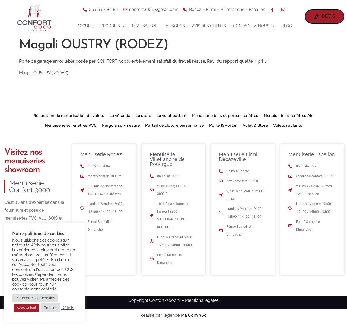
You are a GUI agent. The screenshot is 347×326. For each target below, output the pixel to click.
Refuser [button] (50, 308)
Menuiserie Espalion (311, 154)
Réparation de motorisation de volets (68, 115)
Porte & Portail (223, 125)
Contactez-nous (254, 26)
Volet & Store (255, 125)
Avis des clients (209, 26)
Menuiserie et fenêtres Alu (289, 115)
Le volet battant (172, 115)
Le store (143, 115)
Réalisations (145, 26)
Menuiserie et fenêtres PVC (71, 125)
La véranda (120, 115)
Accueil (85, 26)
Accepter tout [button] (26, 307)
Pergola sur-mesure (121, 125)
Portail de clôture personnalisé (174, 125)
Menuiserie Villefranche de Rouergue (167, 159)
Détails (67, 307)
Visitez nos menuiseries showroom (24, 161)
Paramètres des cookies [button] (35, 298)
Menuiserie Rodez (101, 154)
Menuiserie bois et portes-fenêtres (225, 115)
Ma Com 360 (194, 315)
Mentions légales (202, 300)
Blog (287, 26)
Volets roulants (287, 125)
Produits (113, 26)
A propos (175, 26)
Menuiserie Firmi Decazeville (238, 156)
